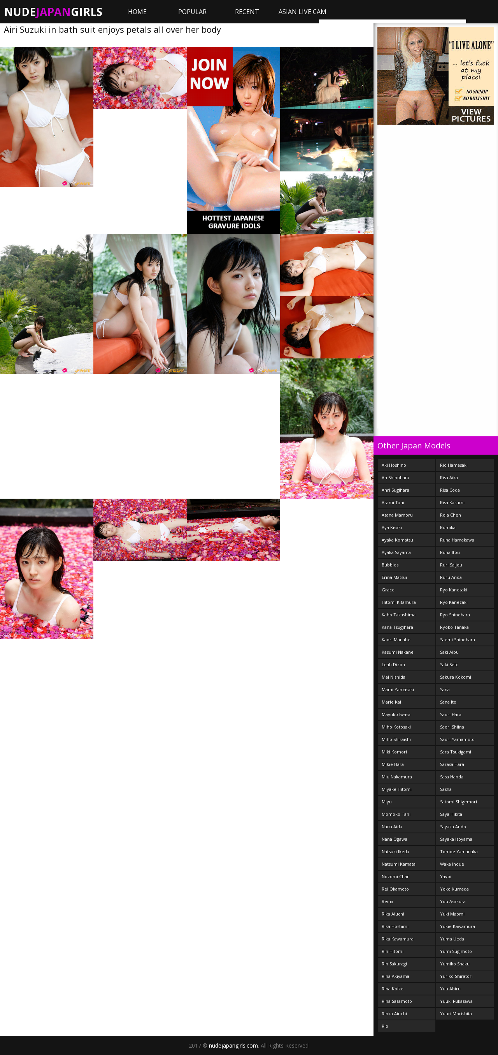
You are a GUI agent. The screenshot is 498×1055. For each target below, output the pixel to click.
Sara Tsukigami (455, 752)
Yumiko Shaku (455, 964)
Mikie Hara (393, 764)
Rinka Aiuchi (394, 1013)
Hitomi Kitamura (399, 602)
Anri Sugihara (395, 490)
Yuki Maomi (452, 914)
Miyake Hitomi (397, 789)
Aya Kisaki (392, 527)
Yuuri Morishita (456, 1013)
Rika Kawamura (398, 939)
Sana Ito (448, 702)
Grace (388, 590)
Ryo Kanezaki (454, 602)
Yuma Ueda (452, 939)
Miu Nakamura (397, 777)
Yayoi (445, 876)
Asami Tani (393, 502)
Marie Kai (391, 702)
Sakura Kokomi (455, 677)
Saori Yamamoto (457, 739)
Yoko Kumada (454, 889)
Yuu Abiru (450, 988)
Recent (247, 11)
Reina (387, 901)
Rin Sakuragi (394, 964)
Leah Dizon (393, 664)
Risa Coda (450, 490)
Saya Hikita (451, 814)
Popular (192, 11)
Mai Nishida (393, 677)
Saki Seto (449, 664)
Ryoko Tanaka (454, 627)
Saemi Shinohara (457, 639)
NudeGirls (53, 11)
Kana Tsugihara (397, 627)
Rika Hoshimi (395, 926)
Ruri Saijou (451, 565)
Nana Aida (392, 826)
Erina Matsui (394, 577)
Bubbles (390, 565)
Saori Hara (450, 714)
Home (137, 11)
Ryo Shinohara (455, 614)
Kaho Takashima (399, 614)
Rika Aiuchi (393, 914)
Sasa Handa (451, 777)
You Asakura (453, 901)
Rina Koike (392, 988)
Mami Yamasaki (398, 689)
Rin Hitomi (392, 951)
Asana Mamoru (397, 515)
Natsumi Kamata (399, 864)
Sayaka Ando (453, 826)
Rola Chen (450, 515)
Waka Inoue (452, 864)
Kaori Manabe (396, 639)
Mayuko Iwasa (396, 714)
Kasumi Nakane (398, 652)
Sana (445, 689)
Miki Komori (394, 752)
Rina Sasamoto (397, 1001)
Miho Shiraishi (396, 739)
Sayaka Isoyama (456, 839)
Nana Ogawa (394, 839)
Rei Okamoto (395, 889)
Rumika (448, 527)
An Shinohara (395, 477)
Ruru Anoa (451, 577)
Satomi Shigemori (458, 801)
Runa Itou (450, 552)
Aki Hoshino (394, 465)
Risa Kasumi (452, 502)
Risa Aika (449, 477)
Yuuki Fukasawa (456, 1001)
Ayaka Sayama (396, 552)
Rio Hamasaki (454, 465)
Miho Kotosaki (396, 727)
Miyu (387, 801)
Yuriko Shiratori (456, 976)
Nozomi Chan (396, 876)
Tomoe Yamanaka (459, 851)
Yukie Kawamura (457, 926)
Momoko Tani (396, 814)
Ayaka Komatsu (397, 540)
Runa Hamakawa (457, 540)
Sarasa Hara (452, 764)
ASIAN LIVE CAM (302, 11)
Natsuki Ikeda (395, 851)
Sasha (446, 789)
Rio (385, 1026)
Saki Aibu (449, 652)
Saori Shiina (452, 727)
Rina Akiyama (395, 976)
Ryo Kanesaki (453, 590)
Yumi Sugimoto (456, 951)
